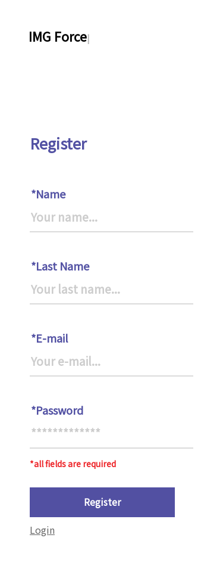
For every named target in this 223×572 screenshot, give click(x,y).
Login (42, 530)
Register (102, 502)
